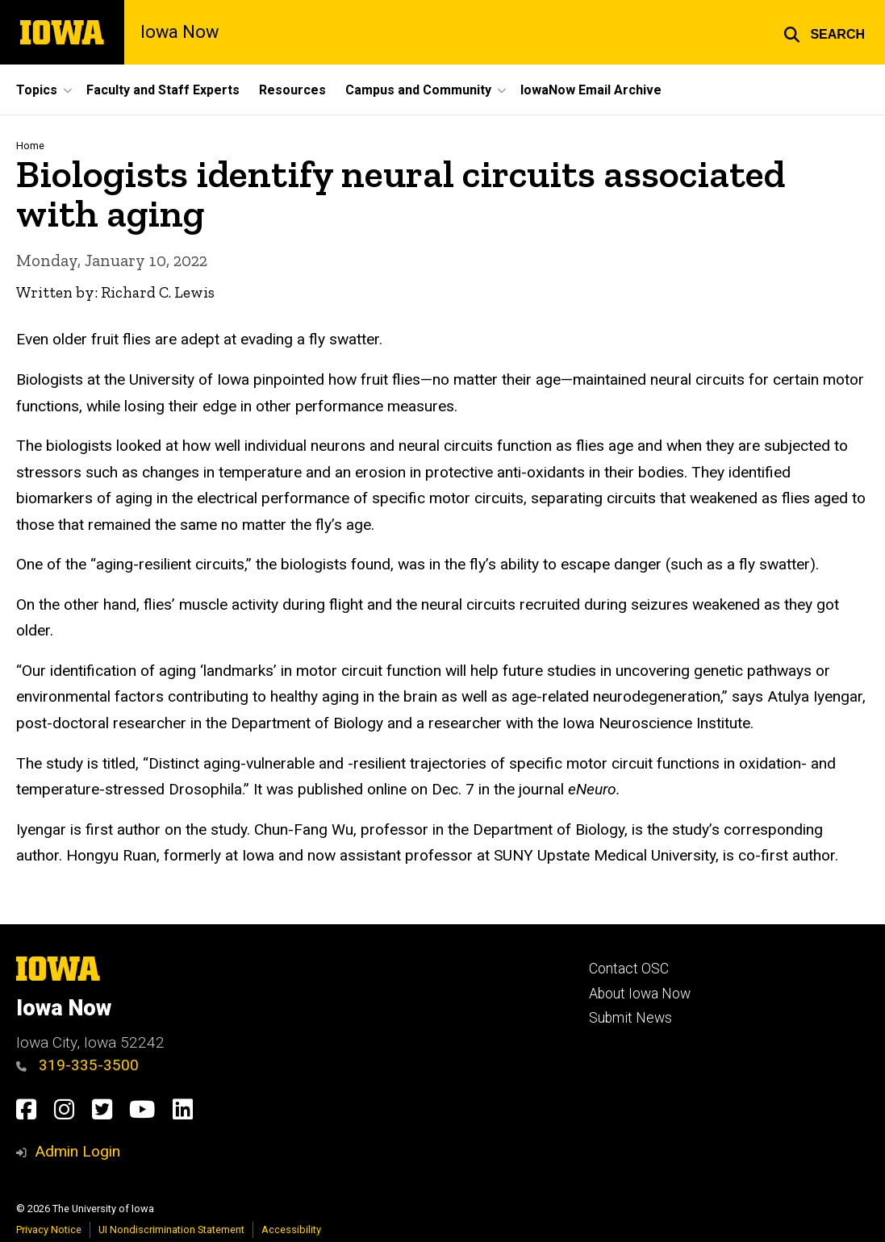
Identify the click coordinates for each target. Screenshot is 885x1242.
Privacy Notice (48, 1229)
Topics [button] (36, 90)
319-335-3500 (77, 1065)
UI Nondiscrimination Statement (171, 1229)
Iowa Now (179, 32)
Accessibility (291, 1229)
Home (30, 146)
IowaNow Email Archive (591, 90)
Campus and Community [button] (418, 90)
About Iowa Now (640, 994)
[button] (824, 32)
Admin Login (77, 1151)
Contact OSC (629, 969)
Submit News (630, 1018)
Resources (292, 90)
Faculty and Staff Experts (163, 90)
